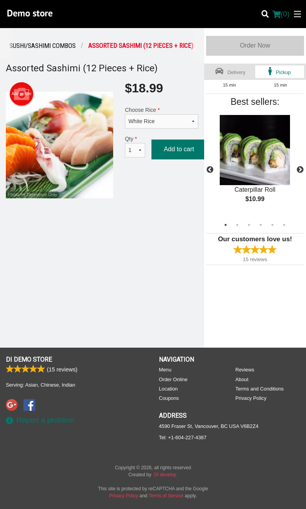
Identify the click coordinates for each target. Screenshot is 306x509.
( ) (281, 14)
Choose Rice (161, 118)
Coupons (169, 398)
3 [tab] (249, 225)
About (241, 379)
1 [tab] (226, 225)
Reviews (244, 370)
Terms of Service (166, 495)
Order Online (173, 379)
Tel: (182, 437)
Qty (135, 146)
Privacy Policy (251, 398)
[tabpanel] (255, 165)
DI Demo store (29, 359)
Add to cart (179, 149)
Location (168, 389)
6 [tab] (284, 225)
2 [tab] (237, 225)
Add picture (22, 94)
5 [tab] (272, 225)
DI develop (165, 474)
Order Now (255, 45)
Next (300, 170)
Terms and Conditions (259, 389)
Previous (210, 170)
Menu (165, 370)
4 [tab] (261, 225)
